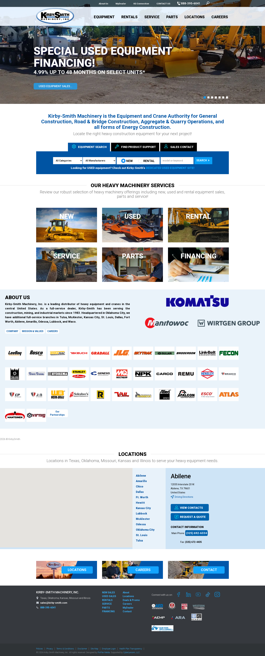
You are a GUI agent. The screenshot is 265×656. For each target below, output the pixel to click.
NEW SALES (108, 590)
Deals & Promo (131, 598)
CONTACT (209, 568)
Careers (219, 17)
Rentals (129, 17)
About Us (103, 3)
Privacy (49, 647)
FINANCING (198, 256)
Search (203, 160)
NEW (127, 161)
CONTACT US (163, 3)
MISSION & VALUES (32, 331)
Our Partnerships (57, 413)
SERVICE (66, 256)
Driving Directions (182, 497)
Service (152, 17)
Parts (172, 17)
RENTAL (146, 161)
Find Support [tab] (135, 146)
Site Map (94, 647)
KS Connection (141, 3)
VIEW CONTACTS (188, 507)
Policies (39, 647)
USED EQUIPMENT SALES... (55, 86)
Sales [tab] (179, 146)
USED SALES (109, 594)
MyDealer (121, 3)
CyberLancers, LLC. (131, 651)
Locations (195, 17)
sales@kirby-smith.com (53, 601)
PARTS (132, 256)
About (126, 590)
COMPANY (12, 331)
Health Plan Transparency (130, 647)
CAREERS (52, 331)
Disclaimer (82, 647)
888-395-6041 (48, 605)
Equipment (104, 17)
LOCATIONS (77, 568)
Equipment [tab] (89, 146)
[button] (205, 97)
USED (132, 216)
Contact (127, 609)
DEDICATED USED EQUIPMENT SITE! (170, 168)
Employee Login (109, 647)
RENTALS (107, 598)
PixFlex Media (104, 651)
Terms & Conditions (65, 647)
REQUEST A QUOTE (190, 516)
